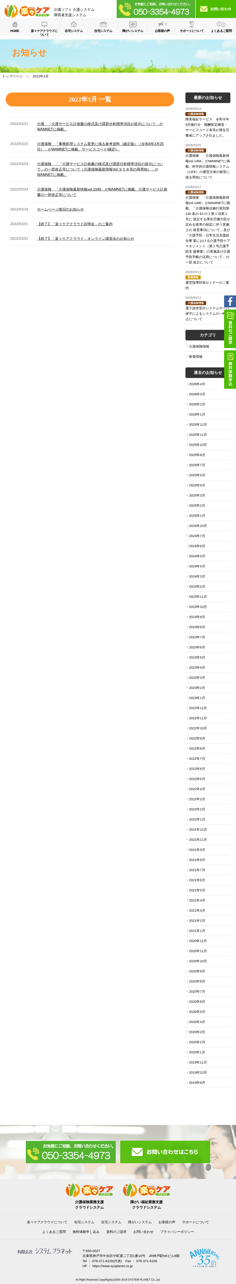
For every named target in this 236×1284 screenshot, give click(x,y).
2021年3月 (197, 910)
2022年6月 (197, 769)
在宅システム (84, 1222)
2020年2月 (197, 1042)
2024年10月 (198, 526)
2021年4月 (197, 900)
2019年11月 (198, 1062)
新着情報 (196, 356)
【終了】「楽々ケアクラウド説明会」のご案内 (75, 224)
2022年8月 (197, 748)
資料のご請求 (116, 1232)
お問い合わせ (143, 1232)
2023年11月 (198, 596)
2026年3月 (197, 394)
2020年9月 (197, 971)
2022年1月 (197, 819)
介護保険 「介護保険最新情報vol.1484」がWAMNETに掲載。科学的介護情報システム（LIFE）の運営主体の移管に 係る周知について (207, 166)
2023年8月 (197, 627)
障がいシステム (140, 1222)
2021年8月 (197, 860)
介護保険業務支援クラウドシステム (89, 1202)
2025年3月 (197, 495)
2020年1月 (197, 1052)
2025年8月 (197, 455)
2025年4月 (197, 485)
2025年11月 (198, 434)
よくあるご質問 (54, 1232)
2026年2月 (197, 404)
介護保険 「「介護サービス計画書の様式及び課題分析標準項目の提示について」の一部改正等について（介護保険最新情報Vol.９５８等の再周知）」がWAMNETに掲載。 (100, 169)
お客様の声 (166, 1222)
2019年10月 (198, 1072)
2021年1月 (197, 931)
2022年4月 (197, 789)
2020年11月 (198, 951)
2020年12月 (198, 941)
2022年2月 (197, 809)
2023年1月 (197, 698)
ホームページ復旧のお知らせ (60, 209)
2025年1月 (197, 515)
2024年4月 (197, 566)
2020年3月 (197, 1032)
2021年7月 (197, 870)
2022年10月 (198, 728)
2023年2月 (197, 688)
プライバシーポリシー (177, 1232)
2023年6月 (197, 647)
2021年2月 (197, 920)
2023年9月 (197, 617)
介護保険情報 (199, 346)
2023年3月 (197, 677)
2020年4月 (197, 1022)
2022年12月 (198, 708)
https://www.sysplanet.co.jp (112, 1266)
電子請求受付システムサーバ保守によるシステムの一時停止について (207, 313)
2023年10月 (198, 607)
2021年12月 (198, 829)
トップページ (12, 76)
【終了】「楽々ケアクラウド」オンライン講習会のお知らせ (85, 239)
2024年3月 (197, 576)
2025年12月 (198, 424)
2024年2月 (197, 586)
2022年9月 (197, 738)
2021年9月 (197, 850)
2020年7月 (197, 991)
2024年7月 (197, 536)
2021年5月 (197, 890)
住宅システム (111, 1222)
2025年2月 (197, 505)
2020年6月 (197, 1001)
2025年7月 (197, 465)
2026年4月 (197, 384)
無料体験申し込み (86, 1232)
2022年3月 (197, 799)
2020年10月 (198, 961)
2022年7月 (197, 758)
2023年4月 (197, 667)
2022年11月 (198, 718)
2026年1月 (197, 414)
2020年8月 (197, 981)
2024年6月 (197, 546)
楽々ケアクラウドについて (47, 1222)
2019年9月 (197, 1082)
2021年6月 (197, 880)
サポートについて (195, 1222)
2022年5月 (197, 779)
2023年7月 (197, 637)
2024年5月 (197, 556)
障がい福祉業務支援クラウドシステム (146, 1202)
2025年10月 (198, 445)
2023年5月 (197, 657)
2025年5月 (197, 475)
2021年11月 (198, 839)
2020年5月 (197, 1012)
